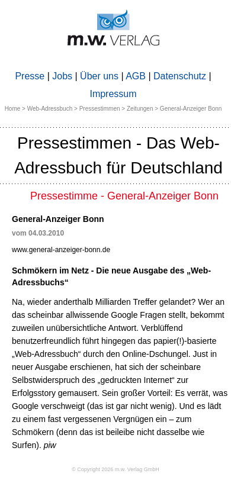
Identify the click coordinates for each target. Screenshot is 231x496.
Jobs (62, 76)
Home (13, 108)
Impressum (112, 94)
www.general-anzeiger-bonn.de (61, 250)
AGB (136, 76)
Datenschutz (179, 76)
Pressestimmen (99, 108)
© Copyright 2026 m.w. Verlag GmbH (115, 469)
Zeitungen (140, 108)
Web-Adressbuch (50, 108)
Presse (29, 76)
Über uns (99, 76)
